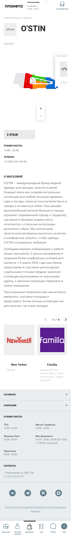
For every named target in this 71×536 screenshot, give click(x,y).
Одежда (9, 43)
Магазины (29, 528)
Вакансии (6, 528)
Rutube (43, 493)
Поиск (53, 528)
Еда (41, 528)
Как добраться (62, 5)
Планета (13, 6)
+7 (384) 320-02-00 (13, 476)
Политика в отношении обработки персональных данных (35, 509)
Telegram (27, 493)
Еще (64, 527)
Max (58, 493)
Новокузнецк (33, 2)
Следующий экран (65, 319)
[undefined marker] (10, 55)
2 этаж (12, 134)
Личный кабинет (17, 528)
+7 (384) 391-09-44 (15, 161)
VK (12, 493)
